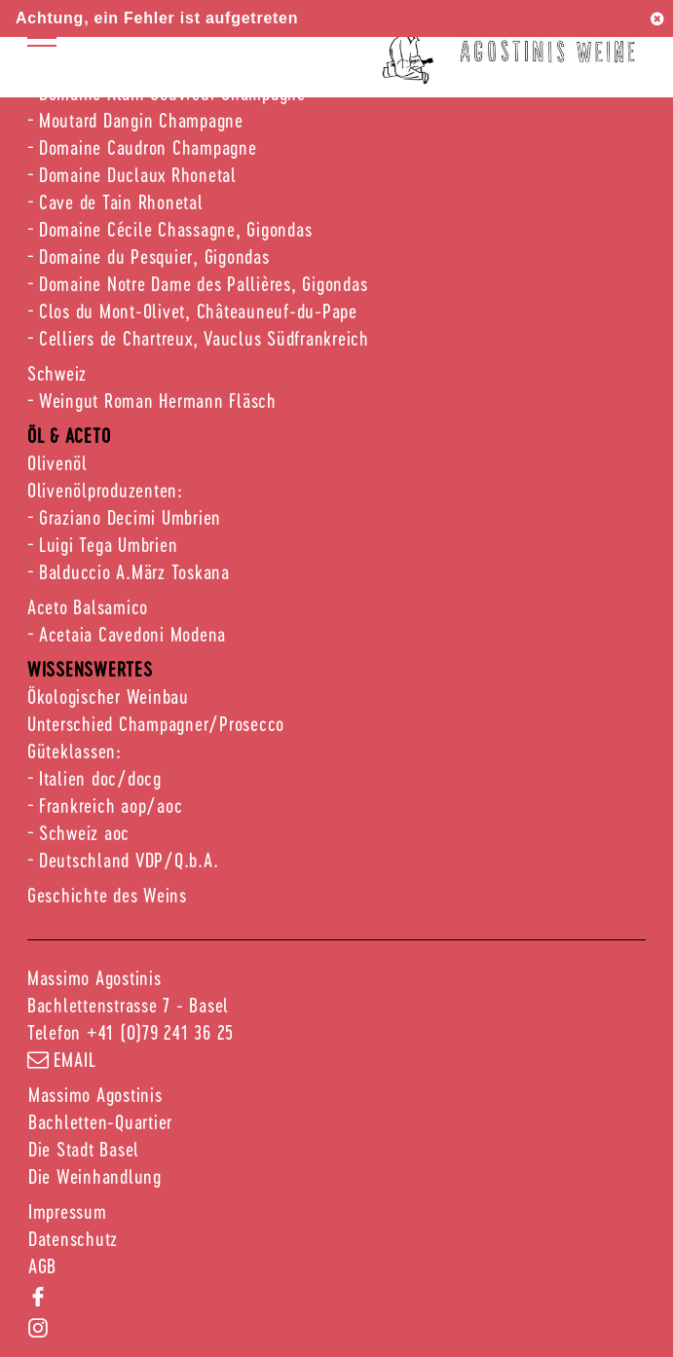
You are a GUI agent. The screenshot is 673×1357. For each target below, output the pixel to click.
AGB (42, 1265)
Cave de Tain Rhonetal (121, 201)
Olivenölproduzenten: (105, 489)
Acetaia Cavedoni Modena (132, 633)
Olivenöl (57, 462)
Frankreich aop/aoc (111, 805)
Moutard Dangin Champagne (141, 119)
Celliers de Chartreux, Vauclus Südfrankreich (204, 337)
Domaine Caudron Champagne (148, 147)
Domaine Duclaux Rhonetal (138, 174)
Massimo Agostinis (95, 1094)
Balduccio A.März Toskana (134, 571)
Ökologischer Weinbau (108, 696)
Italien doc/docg (100, 777)
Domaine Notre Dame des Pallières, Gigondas (203, 283)
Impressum (67, 1211)
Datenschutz (73, 1238)
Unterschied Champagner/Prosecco (155, 723)
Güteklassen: (74, 750)
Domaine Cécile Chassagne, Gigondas (176, 228)
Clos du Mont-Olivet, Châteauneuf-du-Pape (198, 310)
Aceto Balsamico (87, 606)
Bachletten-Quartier (100, 1121)
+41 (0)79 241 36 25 (160, 1032)
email (61, 1059)
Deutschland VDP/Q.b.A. (129, 859)
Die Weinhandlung (95, 1176)
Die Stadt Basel (83, 1148)
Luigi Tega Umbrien (108, 544)
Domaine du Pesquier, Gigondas (154, 256)
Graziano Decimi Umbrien (130, 517)
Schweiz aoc (84, 832)
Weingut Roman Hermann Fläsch (158, 400)
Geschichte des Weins (107, 894)
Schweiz (57, 373)
